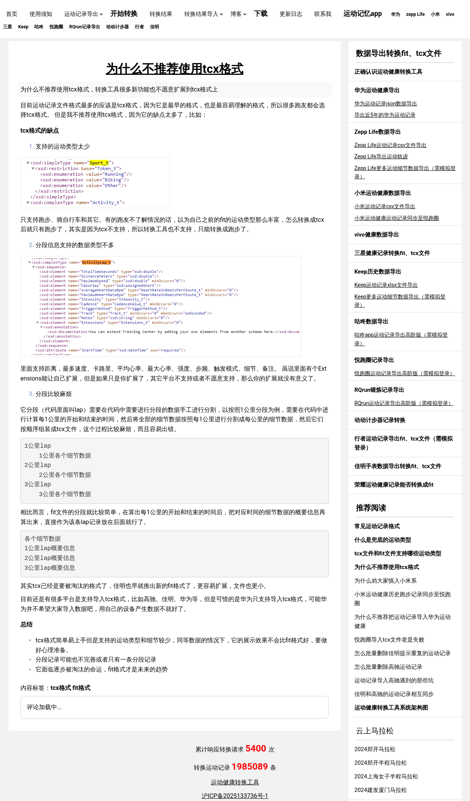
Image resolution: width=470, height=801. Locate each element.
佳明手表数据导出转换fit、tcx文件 (397, 466)
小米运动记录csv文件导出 (384, 206)
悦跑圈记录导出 (374, 360)
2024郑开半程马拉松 (380, 762)
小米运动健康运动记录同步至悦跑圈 (396, 218)
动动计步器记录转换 (379, 420)
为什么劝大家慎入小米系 (385, 580)
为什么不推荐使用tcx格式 (386, 567)
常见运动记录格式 (377, 526)
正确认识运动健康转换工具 (388, 71)
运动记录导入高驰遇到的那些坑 (394, 680)
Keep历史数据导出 (377, 271)
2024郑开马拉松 (375, 749)
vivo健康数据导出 (376, 234)
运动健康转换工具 (235, 782)
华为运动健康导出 (377, 90)
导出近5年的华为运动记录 (385, 115)
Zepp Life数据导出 (377, 131)
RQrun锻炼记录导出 (379, 390)
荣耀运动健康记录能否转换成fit (393, 484)
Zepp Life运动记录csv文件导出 (390, 145)
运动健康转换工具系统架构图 (391, 707)
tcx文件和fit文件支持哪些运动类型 (397, 553)
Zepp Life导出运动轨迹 (381, 156)
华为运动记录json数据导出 (385, 104)
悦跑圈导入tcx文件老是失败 (389, 639)
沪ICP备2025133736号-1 (235, 795)
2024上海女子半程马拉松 (386, 776)
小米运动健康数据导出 (382, 193)
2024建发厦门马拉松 (380, 790)
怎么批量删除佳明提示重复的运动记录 (402, 653)
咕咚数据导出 (371, 321)
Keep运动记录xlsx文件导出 (386, 285)
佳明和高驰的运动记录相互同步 (394, 694)
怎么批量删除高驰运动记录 (388, 666)
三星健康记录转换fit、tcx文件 (392, 253)
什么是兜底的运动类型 (382, 540)
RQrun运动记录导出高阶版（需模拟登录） (403, 403)
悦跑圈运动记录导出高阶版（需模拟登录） (404, 373)
